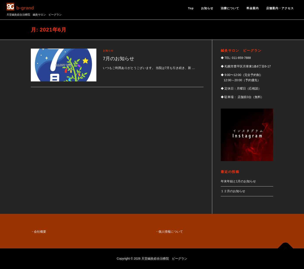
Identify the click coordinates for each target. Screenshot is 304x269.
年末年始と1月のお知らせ (238, 181)
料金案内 (253, 8)
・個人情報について (169, 231)
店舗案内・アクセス (280, 8)
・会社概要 (38, 231)
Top (191, 8)
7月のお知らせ (118, 58)
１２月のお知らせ (233, 191)
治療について (230, 8)
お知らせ (207, 8)
